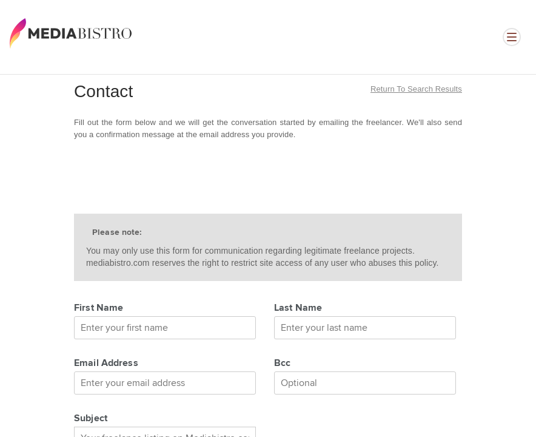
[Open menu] (511, 37)
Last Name (298, 308)
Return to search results (416, 88)
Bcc (282, 363)
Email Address (106, 363)
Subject (90, 419)
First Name (98, 308)
